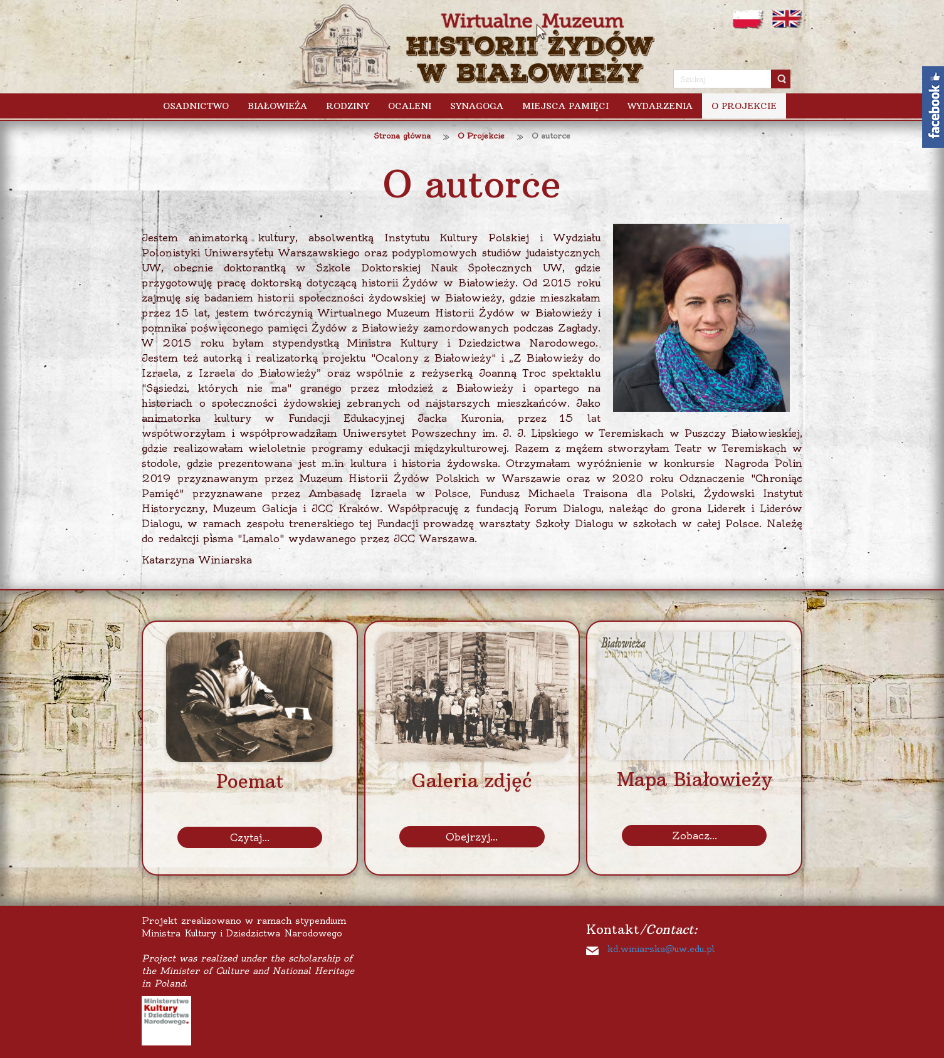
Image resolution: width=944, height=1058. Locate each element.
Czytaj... (250, 837)
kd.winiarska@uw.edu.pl (661, 949)
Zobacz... (694, 835)
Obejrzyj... (472, 836)
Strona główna (402, 135)
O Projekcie (481, 135)
